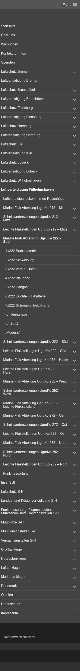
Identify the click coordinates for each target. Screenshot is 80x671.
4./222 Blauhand (17, 278)
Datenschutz (10, 604)
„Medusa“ (12, 332)
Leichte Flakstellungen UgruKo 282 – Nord (35, 464)
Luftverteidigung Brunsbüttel (22, 99)
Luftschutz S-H (12, 491)
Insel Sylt (8, 482)
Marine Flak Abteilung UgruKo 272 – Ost (33, 415)
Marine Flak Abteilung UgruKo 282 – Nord (34, 443)
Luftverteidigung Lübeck (19, 171)
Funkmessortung (16, 473)
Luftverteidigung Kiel (16, 153)
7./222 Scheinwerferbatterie (27, 305)
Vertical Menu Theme (48, 667)
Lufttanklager (11, 568)
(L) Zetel (11, 323)
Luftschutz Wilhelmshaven (21, 180)
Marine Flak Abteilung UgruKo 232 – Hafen (35, 360)
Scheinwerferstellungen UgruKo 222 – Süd (35, 341)
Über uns (8, 35)
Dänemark (9, 586)
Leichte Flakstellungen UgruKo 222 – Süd (34, 351)
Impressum (9, 613)
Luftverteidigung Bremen (19, 80)
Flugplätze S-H (12, 522)
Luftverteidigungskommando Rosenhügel (34, 198)
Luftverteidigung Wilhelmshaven (27, 189)
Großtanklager (12, 549)
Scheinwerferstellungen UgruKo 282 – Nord (32, 453)
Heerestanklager (13, 558)
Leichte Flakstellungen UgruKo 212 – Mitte (35, 229)
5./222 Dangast (17, 287)
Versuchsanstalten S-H (18, 540)
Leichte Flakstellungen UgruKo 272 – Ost (34, 433)
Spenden (8, 62)
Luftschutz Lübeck (15, 162)
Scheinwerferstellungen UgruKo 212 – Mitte (32, 218)
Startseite (8, 26)
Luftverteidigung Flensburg (21, 117)
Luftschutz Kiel (12, 144)
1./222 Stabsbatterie (20, 251)
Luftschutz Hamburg (16, 126)
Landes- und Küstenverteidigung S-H (29, 500)
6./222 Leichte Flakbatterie (25, 296)
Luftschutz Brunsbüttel (18, 89)
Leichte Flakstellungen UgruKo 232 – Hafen (31, 370)
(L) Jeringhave (16, 314)
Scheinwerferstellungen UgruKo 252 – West (32, 392)
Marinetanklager (13, 576)
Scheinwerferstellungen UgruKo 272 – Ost (35, 424)
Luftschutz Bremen (15, 71)
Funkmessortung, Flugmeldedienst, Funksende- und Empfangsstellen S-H (30, 511)
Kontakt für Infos (13, 53)
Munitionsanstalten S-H (18, 531)
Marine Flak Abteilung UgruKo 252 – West (35, 381)
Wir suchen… (11, 44)
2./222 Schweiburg (19, 260)
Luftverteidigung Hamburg (20, 135)
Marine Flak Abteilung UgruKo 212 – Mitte (34, 208)
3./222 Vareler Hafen (20, 269)
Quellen (7, 595)
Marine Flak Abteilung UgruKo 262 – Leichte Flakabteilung (30, 404)
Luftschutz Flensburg (17, 108)
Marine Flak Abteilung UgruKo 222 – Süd (32, 239)
